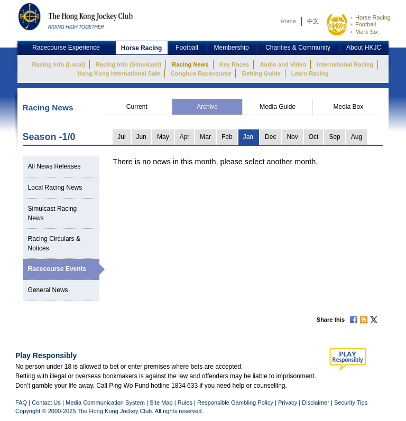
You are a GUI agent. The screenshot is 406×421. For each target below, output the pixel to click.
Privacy (287, 402)
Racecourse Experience (65, 47)
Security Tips (350, 402)
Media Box (348, 106)
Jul (121, 137)
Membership (231, 47)
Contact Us (46, 402)
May (163, 137)
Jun (141, 137)
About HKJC (363, 47)
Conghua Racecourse (201, 73)
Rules (186, 402)
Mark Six (366, 32)
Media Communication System (105, 402)
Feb (227, 137)
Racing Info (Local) (58, 64)
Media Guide (278, 106)
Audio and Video (283, 64)
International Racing (345, 64)
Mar (205, 137)
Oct (314, 137)
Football (365, 24)
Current (136, 106)
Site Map (161, 402)
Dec (270, 137)
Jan (248, 137)
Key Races (234, 64)
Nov (292, 137)
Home (288, 21)
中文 (313, 21)
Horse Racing (373, 17)
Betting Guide (261, 73)
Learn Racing (310, 73)
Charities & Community (297, 47)
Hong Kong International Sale (118, 73)
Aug (356, 137)
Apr (185, 137)
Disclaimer (315, 402)
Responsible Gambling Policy (235, 402)
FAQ (21, 402)
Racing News (190, 64)
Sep (334, 137)
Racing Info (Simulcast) (128, 64)
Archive (207, 106)
